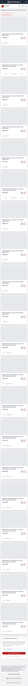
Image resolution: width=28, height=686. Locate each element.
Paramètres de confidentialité (14, 678)
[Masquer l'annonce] (22, 38)
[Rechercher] (11, 6)
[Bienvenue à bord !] (26, 6)
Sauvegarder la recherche (14, 653)
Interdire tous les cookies (14, 674)
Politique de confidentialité (13, 671)
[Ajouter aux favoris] (25, 38)
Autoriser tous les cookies (14, 682)
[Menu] (26, 1)
